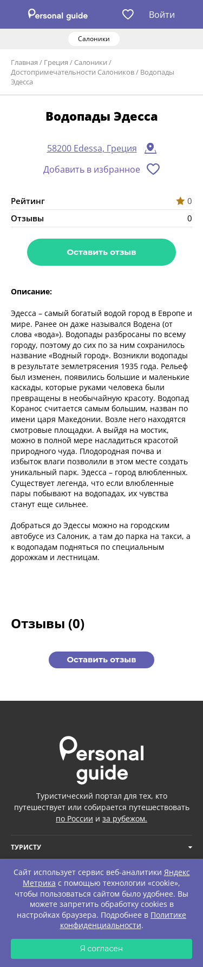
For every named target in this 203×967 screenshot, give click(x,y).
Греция (56, 62)
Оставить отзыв (101, 252)
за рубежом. (124, 818)
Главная (24, 62)
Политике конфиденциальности (123, 920)
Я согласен (101, 948)
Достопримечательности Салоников (72, 72)
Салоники (90, 62)
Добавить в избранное (91, 169)
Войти (162, 15)
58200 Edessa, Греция (92, 148)
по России (74, 818)
